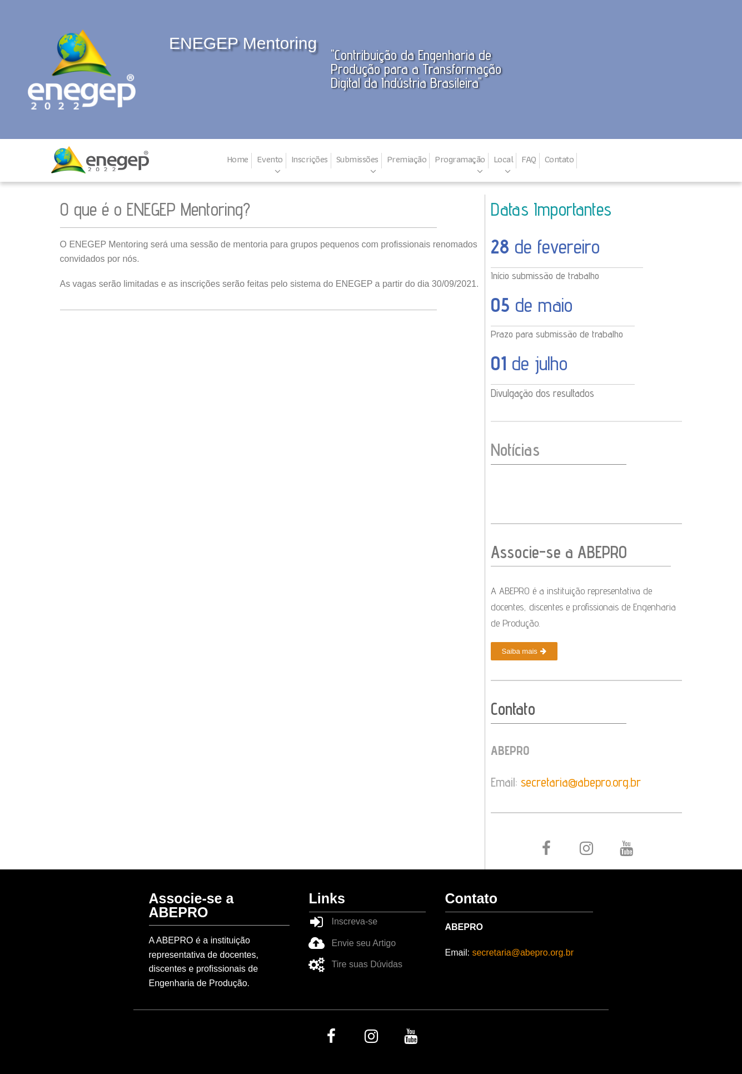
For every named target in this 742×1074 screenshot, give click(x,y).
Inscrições (309, 160)
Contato (559, 160)
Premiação (407, 160)
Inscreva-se (355, 921)
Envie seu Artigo (364, 943)
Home (237, 160)
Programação (460, 160)
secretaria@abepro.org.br (581, 781)
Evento (270, 160)
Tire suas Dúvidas (367, 964)
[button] (524, 651)
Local (504, 160)
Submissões (357, 160)
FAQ (528, 160)
